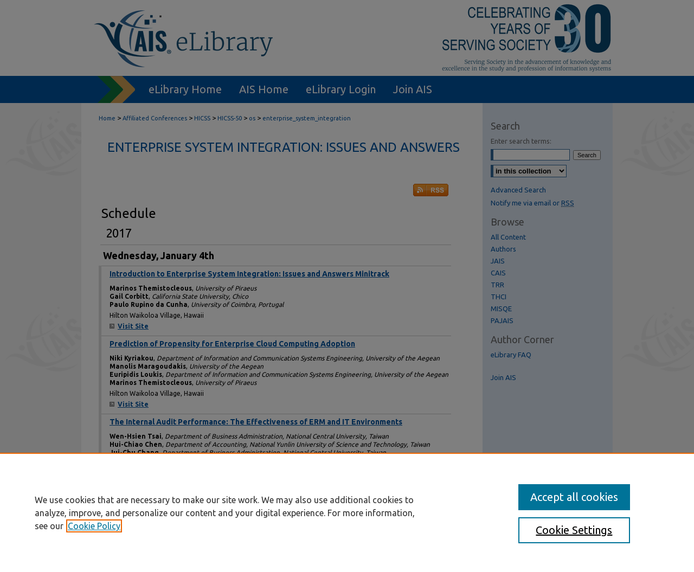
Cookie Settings (574, 530)
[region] (347, 512)
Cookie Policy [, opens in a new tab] (94, 526)
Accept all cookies (574, 497)
